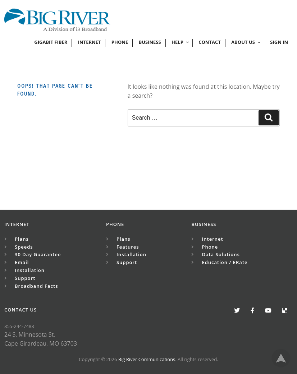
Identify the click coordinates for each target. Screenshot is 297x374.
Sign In (279, 42)
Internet (89, 42)
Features (127, 247)
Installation (30, 270)
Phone (115, 224)
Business (149, 42)
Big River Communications (146, 359)
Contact (209, 42)
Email (22, 262)
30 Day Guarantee (38, 254)
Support (25, 278)
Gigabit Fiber (50, 42)
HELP (181, 42)
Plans (22, 239)
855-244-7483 (19, 326)
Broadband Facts (36, 286)
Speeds (24, 247)
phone (119, 42)
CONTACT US (20, 309)
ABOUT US (246, 42)
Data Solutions (220, 254)
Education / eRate (224, 262)
